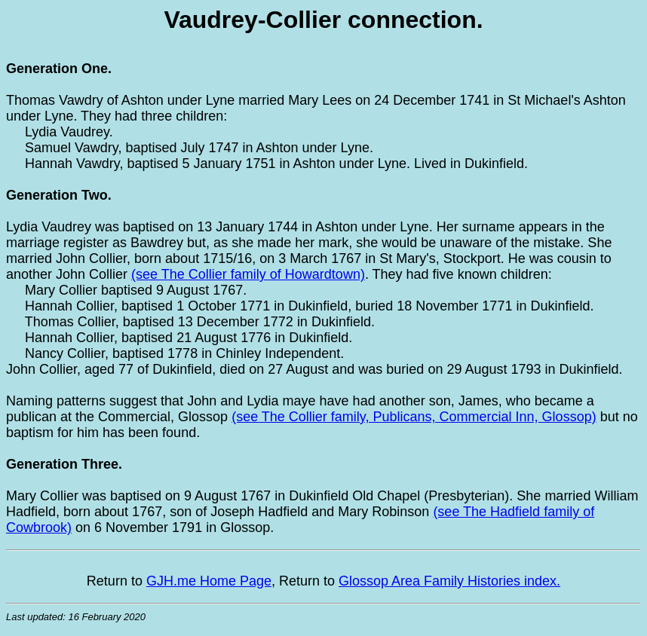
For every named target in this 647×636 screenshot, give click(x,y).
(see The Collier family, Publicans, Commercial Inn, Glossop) (414, 416)
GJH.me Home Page (208, 581)
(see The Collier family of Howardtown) (248, 274)
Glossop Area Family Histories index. (449, 581)
